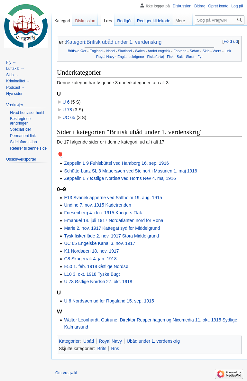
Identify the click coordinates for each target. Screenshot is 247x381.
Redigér (124, 20)
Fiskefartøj (155, 57)
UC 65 (68, 117)
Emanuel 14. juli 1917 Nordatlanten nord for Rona (113, 220)
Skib (206, 51)
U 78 (67, 109)
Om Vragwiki (66, 373)
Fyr (200, 57)
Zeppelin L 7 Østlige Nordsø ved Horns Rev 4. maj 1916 (120, 178)
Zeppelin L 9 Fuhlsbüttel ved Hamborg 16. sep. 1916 (116, 163)
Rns (115, 348)
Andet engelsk (159, 51)
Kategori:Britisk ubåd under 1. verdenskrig (113, 42)
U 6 (65, 102)
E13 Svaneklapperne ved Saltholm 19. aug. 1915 (113, 197)
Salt (180, 57)
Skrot (190, 57)
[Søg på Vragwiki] (219, 19)
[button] (231, 41)
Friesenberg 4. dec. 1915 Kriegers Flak (103, 212)
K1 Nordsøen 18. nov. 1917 (91, 251)
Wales (139, 51)
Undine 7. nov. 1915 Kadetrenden (97, 205)
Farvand (180, 51)
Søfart (194, 51)
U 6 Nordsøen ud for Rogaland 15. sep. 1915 (109, 300)
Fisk (170, 57)
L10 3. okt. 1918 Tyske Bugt (92, 274)
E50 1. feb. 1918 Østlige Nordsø (96, 266)
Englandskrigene (130, 57)
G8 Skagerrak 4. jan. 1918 (90, 258)
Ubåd (88, 341)
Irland (110, 51)
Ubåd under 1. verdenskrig (153, 341)
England (96, 51)
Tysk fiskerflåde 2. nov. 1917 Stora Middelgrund (111, 235)
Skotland (125, 51)
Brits (101, 348)
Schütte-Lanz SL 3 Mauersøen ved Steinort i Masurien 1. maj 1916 (130, 170)
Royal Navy (105, 57)
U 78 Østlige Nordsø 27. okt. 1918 (98, 281)
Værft (217, 51)
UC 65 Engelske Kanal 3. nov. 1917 (99, 243)
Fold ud (231, 41)
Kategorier (69, 341)
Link (227, 51)
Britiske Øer (77, 51)
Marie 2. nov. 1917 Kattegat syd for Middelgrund (112, 228)
